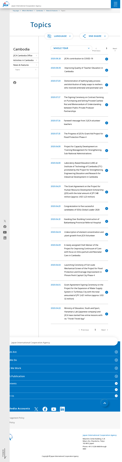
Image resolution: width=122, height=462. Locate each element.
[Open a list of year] (71, 48)
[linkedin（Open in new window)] (5, 237)
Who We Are (9, 352)
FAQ (4, 389)
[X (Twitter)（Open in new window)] (5, 221)
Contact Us (8, 395)
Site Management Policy (13, 418)
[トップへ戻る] (104, 403)
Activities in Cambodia (23, 60)
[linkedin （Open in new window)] (62, 409)
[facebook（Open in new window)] (5, 226)
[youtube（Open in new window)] (5, 232)
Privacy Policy (8, 422)
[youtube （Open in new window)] (53, 409)
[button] (59, 36)
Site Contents (9, 383)
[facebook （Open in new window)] (45, 409)
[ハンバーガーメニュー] (115, 3)
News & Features (21, 65)
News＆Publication (13, 376)
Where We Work (11, 368)
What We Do (9, 360)
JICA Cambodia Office (22, 55)
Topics (17, 69)
